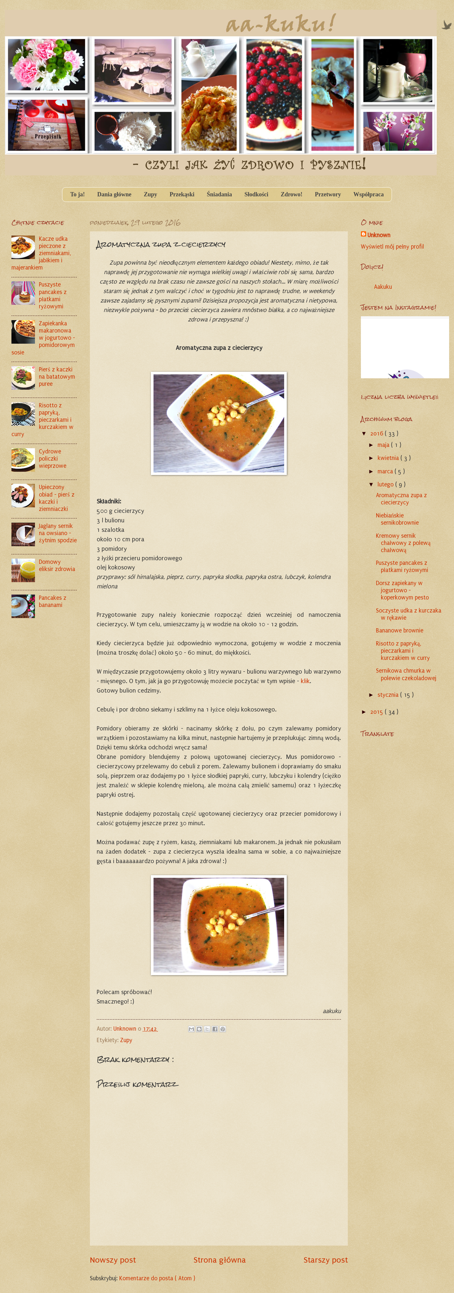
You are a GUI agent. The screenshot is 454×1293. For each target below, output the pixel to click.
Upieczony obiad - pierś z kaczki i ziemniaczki (56, 498)
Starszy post (325, 1260)
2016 (377, 433)
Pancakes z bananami (52, 602)
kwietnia (389, 458)
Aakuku (383, 287)
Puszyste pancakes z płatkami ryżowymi (53, 295)
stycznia (389, 695)
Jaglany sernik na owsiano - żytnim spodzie (57, 533)
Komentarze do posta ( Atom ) (157, 1278)
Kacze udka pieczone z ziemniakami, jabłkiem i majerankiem (41, 253)
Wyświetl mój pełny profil (392, 246)
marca (386, 471)
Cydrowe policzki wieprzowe (52, 458)
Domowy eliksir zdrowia (57, 566)
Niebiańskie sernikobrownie (397, 519)
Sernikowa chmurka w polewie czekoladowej (406, 674)
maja (384, 445)
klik (305, 681)
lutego (386, 484)
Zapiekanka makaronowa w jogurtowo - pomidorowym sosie (43, 338)
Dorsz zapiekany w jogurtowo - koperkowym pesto (402, 590)
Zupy (126, 1040)
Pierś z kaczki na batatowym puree (57, 376)
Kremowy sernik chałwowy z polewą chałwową (403, 543)
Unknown (378, 235)
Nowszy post (113, 1260)
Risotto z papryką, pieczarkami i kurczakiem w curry (42, 420)
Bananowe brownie (399, 630)
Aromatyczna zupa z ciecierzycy (401, 499)
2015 (377, 712)
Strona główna (219, 1260)
